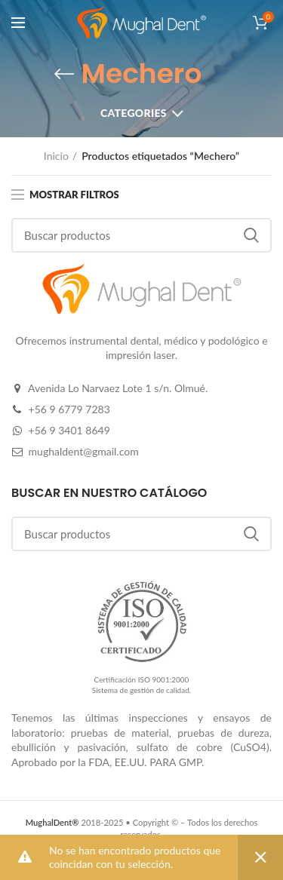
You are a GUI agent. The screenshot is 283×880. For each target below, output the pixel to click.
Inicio (56, 155)
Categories (133, 112)
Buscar (251, 235)
